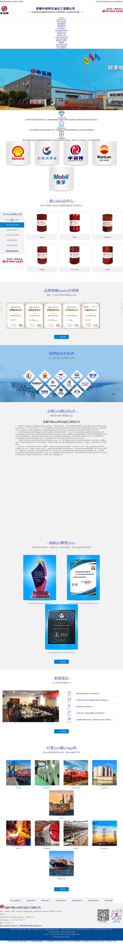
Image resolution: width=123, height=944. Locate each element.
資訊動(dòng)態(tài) (61, 41)
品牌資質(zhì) (61, 27)
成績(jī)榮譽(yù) (61, 25)
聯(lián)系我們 (61, 48)
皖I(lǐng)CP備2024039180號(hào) (61, 937)
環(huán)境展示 (61, 23)
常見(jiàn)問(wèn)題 (61, 44)
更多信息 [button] (63, 337)
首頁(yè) (61, 18)
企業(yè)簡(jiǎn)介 (61, 21)
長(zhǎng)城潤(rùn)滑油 (61, 30)
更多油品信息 (12, 251)
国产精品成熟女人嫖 (61, 941)
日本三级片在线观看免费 (74, 941)
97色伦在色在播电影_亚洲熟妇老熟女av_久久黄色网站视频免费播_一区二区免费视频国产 (31, 941)
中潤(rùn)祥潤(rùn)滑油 (61, 37)
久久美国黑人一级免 (110, 941)
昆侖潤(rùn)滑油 (61, 32)
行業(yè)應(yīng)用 (61, 39)
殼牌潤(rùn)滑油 (61, 34)
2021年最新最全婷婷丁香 (88, 941)
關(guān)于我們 (61, 19)
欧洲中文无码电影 (100, 941)
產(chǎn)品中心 (61, 28)
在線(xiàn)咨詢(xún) (61, 46)
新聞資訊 (61, 42)
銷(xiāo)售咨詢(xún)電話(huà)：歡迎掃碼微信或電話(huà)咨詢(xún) (21, 926)
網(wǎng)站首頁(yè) (15, 900)
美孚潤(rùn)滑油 (61, 35)
